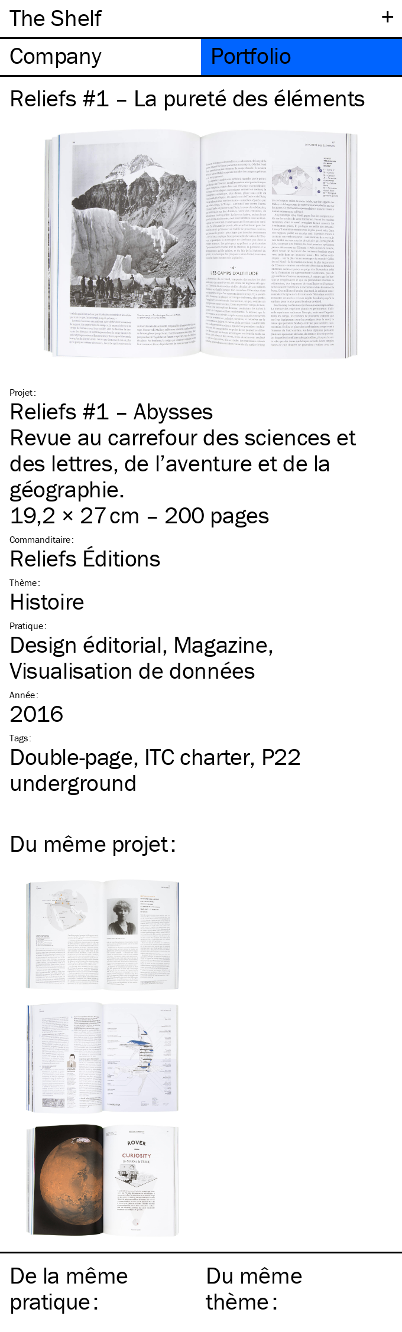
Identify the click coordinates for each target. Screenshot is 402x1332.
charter (197, 756)
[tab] (100, 57)
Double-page (71, 756)
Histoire (47, 601)
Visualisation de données (132, 670)
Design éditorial (85, 644)
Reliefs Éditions (85, 557)
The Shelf (55, 17)
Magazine (220, 644)
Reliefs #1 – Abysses (111, 410)
